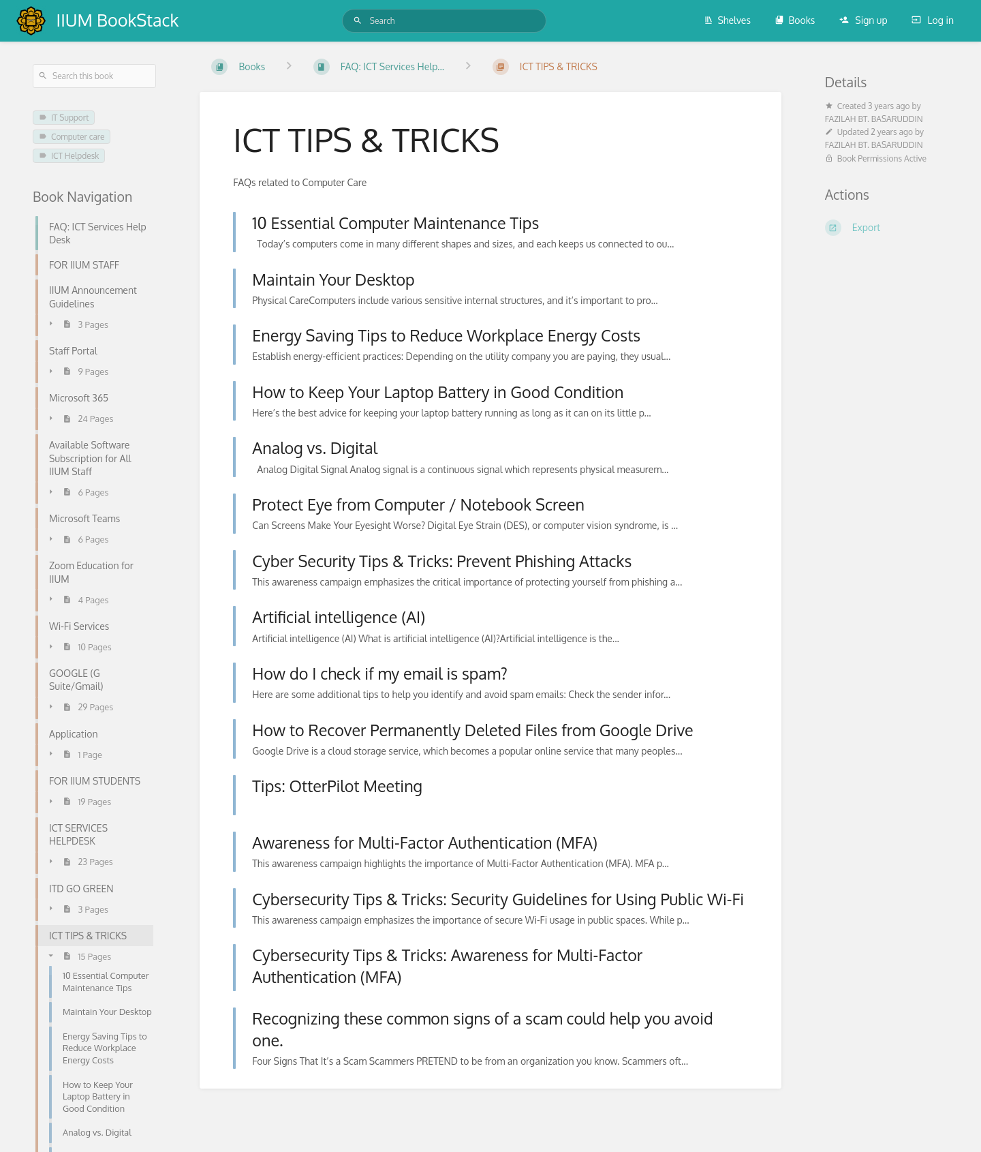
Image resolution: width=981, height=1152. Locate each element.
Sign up (863, 20)
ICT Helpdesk (69, 156)
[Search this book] (94, 76)
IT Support (64, 117)
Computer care (71, 137)
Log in (933, 20)
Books (795, 20)
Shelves (727, 20)
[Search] (357, 21)
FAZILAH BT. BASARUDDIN (874, 119)
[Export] (886, 227)
